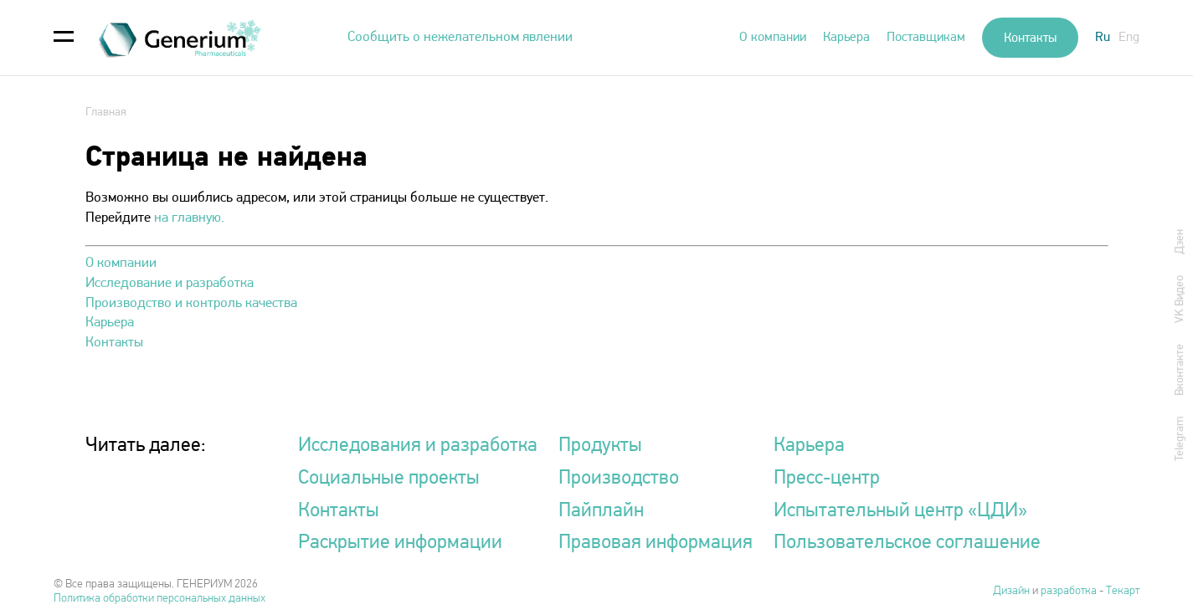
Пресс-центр (827, 479)
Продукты (600, 446)
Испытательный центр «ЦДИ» (900, 511)
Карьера (846, 37)
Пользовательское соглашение (907, 543)
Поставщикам (926, 37)
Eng (1128, 37)
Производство (618, 479)
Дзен (1180, 241)
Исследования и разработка (417, 446)
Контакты (1030, 38)
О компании (772, 37)
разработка (1069, 591)
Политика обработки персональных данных (159, 598)
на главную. (189, 218)
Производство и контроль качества (191, 303)
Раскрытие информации (400, 543)
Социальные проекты (389, 479)
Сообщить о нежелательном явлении (460, 37)
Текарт (1122, 591)
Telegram (1180, 438)
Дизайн (1012, 591)
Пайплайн (601, 511)
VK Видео (1180, 298)
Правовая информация (655, 543)
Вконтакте (1180, 369)
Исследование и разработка (169, 283)
